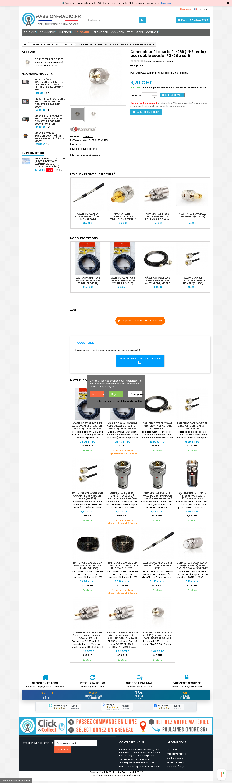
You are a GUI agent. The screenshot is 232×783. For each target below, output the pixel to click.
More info (166, 3)
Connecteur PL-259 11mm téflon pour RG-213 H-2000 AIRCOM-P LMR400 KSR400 (122, 637)
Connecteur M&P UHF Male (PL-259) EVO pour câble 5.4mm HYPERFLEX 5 (157, 496)
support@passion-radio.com (143, 768)
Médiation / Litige (175, 768)
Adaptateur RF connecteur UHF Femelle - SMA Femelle (123, 216)
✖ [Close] (228, 3)
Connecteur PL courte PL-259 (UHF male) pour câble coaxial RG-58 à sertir (157, 637)
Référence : (76, 140)
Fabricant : (76, 136)
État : (73, 144)
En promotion (33, 153)
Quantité (135, 95)
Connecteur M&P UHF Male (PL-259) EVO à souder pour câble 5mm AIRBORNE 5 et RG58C (122, 498)
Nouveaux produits (37, 74)
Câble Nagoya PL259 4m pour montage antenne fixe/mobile (157, 280)
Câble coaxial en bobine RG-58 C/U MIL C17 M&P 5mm (88, 216)
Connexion (185, 9)
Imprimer (138, 65)
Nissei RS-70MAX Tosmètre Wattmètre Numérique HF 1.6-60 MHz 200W (50, 137)
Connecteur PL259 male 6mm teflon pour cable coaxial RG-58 (157, 218)
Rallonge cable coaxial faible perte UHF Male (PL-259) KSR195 (192, 282)
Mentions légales (176, 760)
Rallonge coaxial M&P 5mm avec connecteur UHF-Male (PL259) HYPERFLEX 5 (87, 568)
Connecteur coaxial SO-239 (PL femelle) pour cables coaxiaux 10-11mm (192, 566)
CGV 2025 (172, 751)
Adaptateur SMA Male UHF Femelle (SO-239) (192, 215)
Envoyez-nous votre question (140, 361)
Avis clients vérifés (176, 756)
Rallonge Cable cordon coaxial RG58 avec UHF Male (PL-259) (87, 496)
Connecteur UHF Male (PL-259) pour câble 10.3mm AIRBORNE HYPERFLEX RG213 (192, 498)
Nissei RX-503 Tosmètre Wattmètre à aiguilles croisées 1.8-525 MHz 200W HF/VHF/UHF (49, 119)
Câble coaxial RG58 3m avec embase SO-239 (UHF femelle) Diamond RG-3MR (122, 282)
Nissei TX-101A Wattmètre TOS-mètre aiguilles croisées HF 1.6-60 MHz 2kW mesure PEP (49, 84)
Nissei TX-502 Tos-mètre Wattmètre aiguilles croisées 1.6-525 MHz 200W (50, 102)
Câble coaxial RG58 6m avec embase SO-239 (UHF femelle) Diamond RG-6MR (88, 282)
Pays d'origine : (78, 149)
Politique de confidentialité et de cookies (119, 401)
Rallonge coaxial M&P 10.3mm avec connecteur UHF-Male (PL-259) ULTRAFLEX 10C (122, 568)
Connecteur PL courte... (50, 59)
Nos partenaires (175, 764)
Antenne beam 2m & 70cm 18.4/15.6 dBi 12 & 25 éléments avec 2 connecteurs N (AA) (50, 162)
